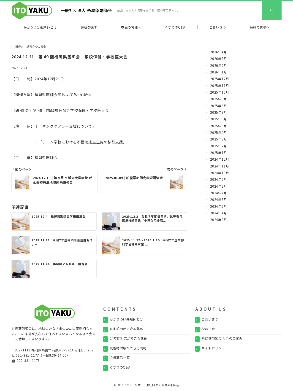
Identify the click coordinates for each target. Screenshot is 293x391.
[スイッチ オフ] (272, 10)
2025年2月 (218, 146)
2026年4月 (218, 52)
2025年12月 (219, 78)
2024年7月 (218, 193)
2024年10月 (219, 172)
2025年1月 (218, 152)
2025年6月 (218, 119)
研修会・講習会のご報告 (30, 46)
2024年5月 (218, 206)
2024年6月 (218, 199)
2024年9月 (218, 179)
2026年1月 (218, 72)
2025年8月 (218, 105)
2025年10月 (219, 92)
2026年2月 (218, 65)
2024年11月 (219, 166)
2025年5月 (218, 126)
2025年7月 (218, 112)
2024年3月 (218, 219)
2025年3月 (218, 139)
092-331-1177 (27, 355)
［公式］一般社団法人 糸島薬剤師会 (155, 385)
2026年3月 (218, 58)
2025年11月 (219, 85)
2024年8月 (218, 186)
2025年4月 (218, 132)
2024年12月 (219, 159)
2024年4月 (218, 213)
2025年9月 (218, 99)
